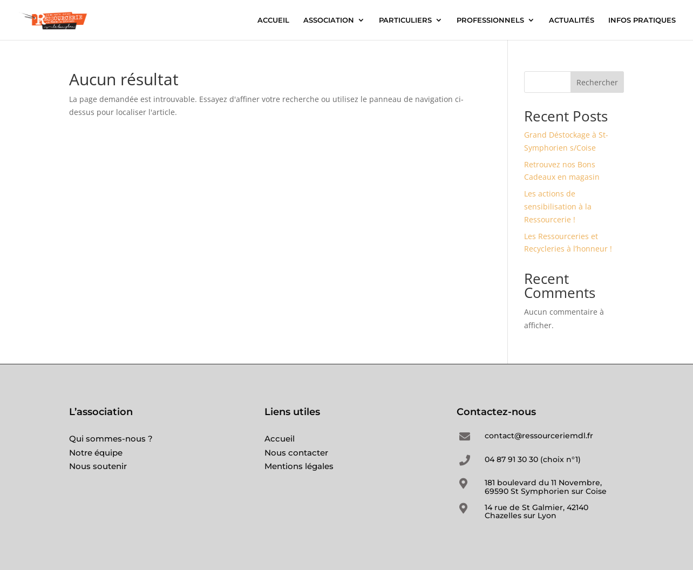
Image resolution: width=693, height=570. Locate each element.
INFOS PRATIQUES (642, 20)
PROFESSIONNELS (490, 20)
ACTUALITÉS (571, 20)
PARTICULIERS (405, 20)
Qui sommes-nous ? (111, 438)
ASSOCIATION (328, 20)
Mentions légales (299, 466)
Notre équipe (96, 452)
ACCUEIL (273, 20)
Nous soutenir (98, 466)
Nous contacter (296, 452)
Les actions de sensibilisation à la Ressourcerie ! (558, 206)
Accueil (279, 438)
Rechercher (597, 82)
